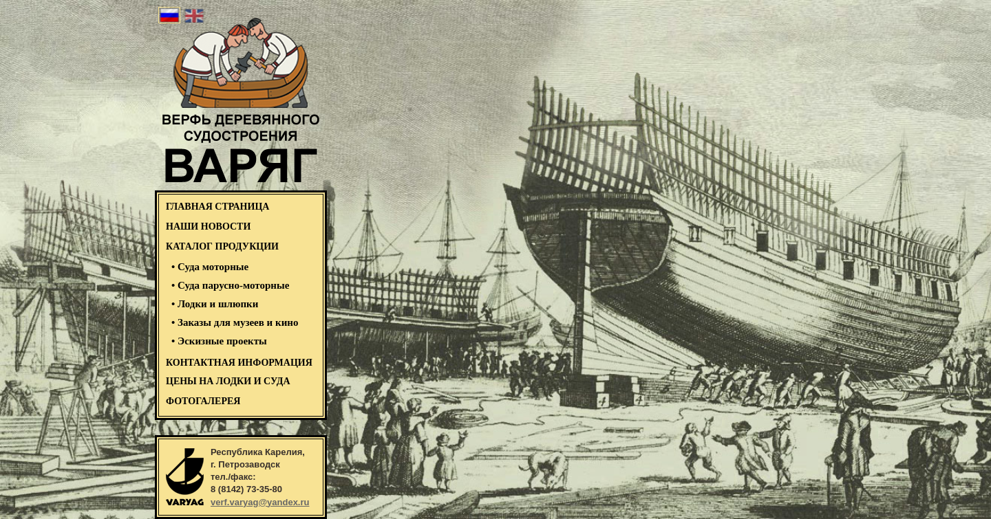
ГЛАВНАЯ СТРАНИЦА (217, 206)
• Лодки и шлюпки (214, 303)
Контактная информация (239, 362)
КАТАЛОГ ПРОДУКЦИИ (222, 246)
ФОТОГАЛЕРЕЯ (203, 401)
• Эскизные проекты (219, 340)
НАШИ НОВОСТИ (208, 226)
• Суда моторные (209, 266)
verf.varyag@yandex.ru (260, 502)
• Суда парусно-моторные (230, 285)
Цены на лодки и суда (228, 381)
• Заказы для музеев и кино (234, 322)
